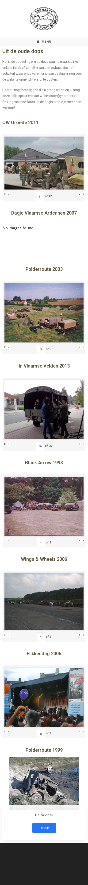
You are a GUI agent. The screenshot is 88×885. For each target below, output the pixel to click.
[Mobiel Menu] (44, 41)
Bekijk (44, 828)
